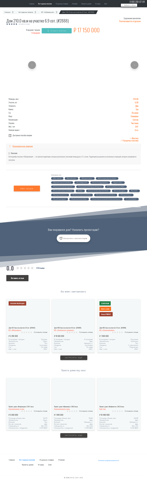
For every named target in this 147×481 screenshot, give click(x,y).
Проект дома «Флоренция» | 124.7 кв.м (21, 406)
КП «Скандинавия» (107, 330)
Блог (105, 3)
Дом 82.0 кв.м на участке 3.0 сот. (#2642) (22, 327)
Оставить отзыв (24, 24)
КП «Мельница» (15, 330)
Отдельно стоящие (62, 3)
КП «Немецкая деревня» (64, 330)
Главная (31, 3)
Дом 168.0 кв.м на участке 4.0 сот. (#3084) (67, 327)
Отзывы (97, 3)
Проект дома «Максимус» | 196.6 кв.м (66, 406)
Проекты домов (86, 3)
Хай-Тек (102, 409)
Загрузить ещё (74, 358)
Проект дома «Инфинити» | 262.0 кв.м (111, 406)
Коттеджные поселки (45, 3)
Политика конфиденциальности (108, 460)
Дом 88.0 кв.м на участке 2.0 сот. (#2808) (112, 327)
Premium (74, 3)
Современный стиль (16, 409)
